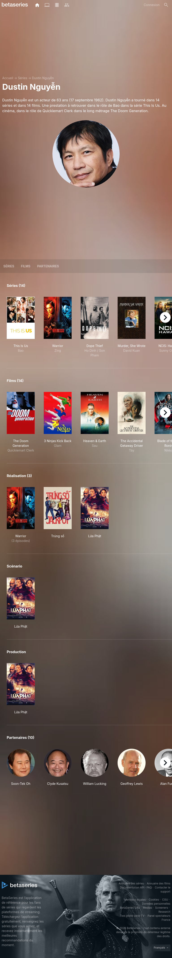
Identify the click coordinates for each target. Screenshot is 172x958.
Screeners (161, 907)
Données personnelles (156, 903)
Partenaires (48, 266)
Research (164, 911)
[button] (21, 770)
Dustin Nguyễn (43, 78)
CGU (165, 899)
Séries (22, 78)
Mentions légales (135, 899)
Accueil (7, 78)
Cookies (154, 899)
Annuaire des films (158, 883)
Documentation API (132, 887)
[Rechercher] (166, 5)
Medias (147, 907)
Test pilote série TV (132, 915)
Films (25, 266)
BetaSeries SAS (130, 907)
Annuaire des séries (131, 883)
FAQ (149, 887)
